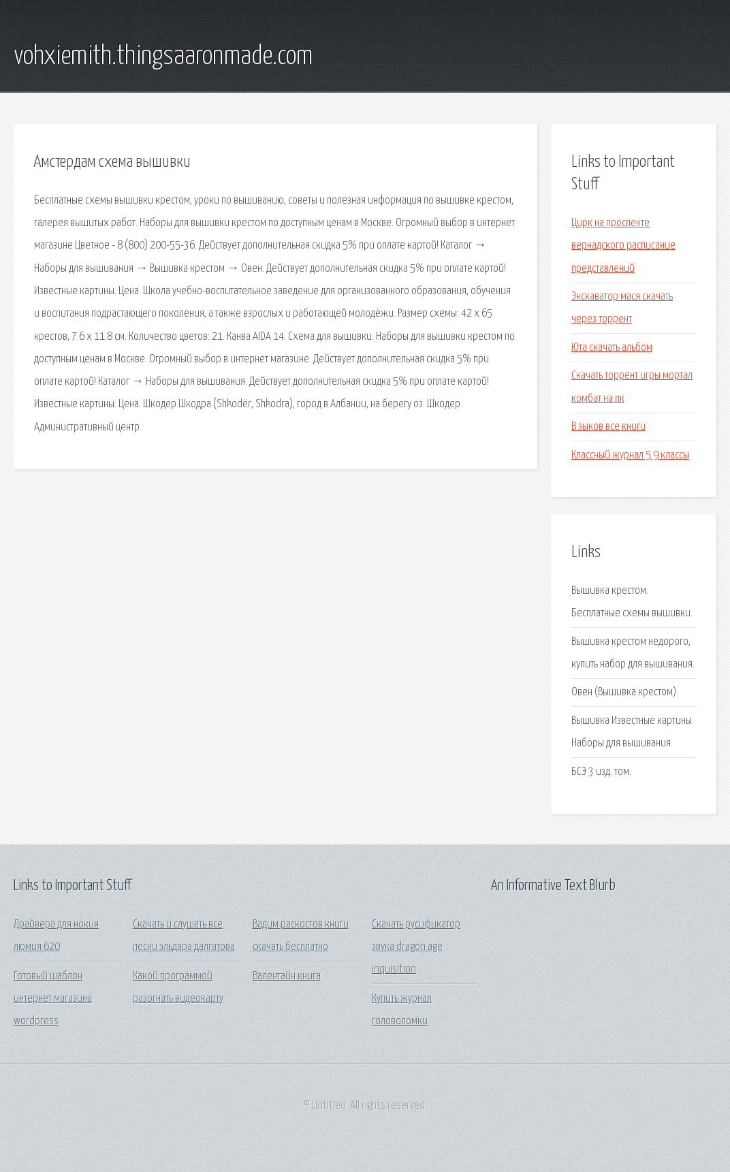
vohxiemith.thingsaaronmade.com (163, 56)
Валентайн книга (287, 976)
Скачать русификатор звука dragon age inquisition (416, 947)
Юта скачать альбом (611, 347)
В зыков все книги (608, 426)
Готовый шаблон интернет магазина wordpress (53, 999)
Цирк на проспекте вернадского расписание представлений (623, 245)
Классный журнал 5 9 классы (630, 455)
